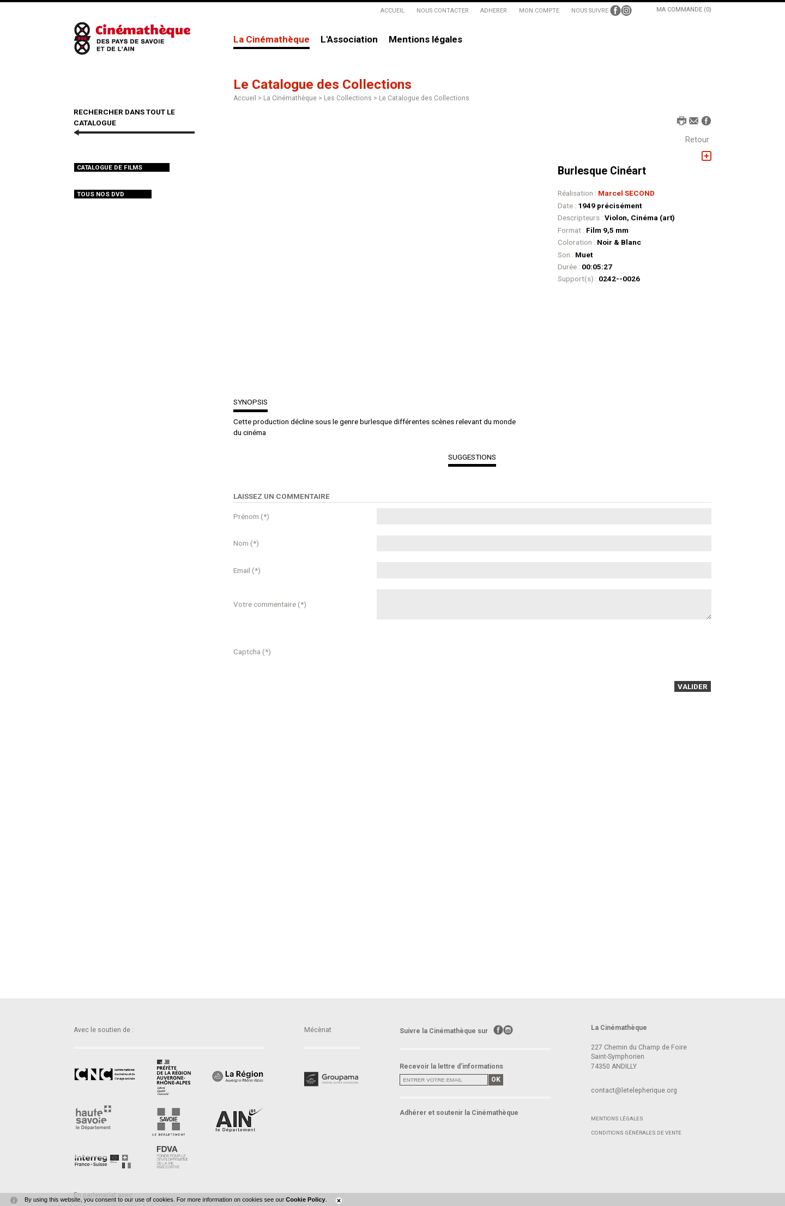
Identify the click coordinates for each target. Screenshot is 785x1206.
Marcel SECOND (626, 193)
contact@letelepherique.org (634, 1090)
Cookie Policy (305, 1199)
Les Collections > (351, 98)
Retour (697, 139)
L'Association (349, 40)
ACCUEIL (392, 10)
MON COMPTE (539, 10)
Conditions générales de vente (636, 1133)
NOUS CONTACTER (442, 10)
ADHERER (493, 10)
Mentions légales (425, 40)
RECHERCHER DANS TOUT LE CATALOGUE (124, 117)
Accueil (244, 98)
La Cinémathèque (271, 40)
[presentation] (459, 651)
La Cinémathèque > (293, 98)
